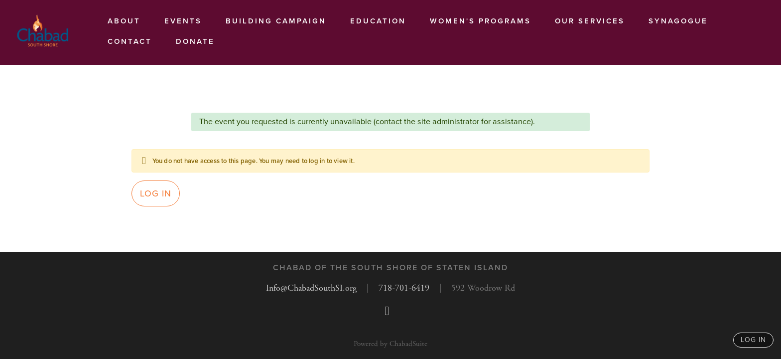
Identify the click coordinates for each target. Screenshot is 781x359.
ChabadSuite (408, 344)
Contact (130, 41)
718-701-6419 (404, 288)
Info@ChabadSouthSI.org (311, 288)
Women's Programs (480, 20)
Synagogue (678, 20)
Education (378, 20)
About (124, 20)
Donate (195, 41)
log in (753, 340)
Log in (155, 193)
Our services (590, 20)
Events (183, 20)
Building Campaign (276, 20)
